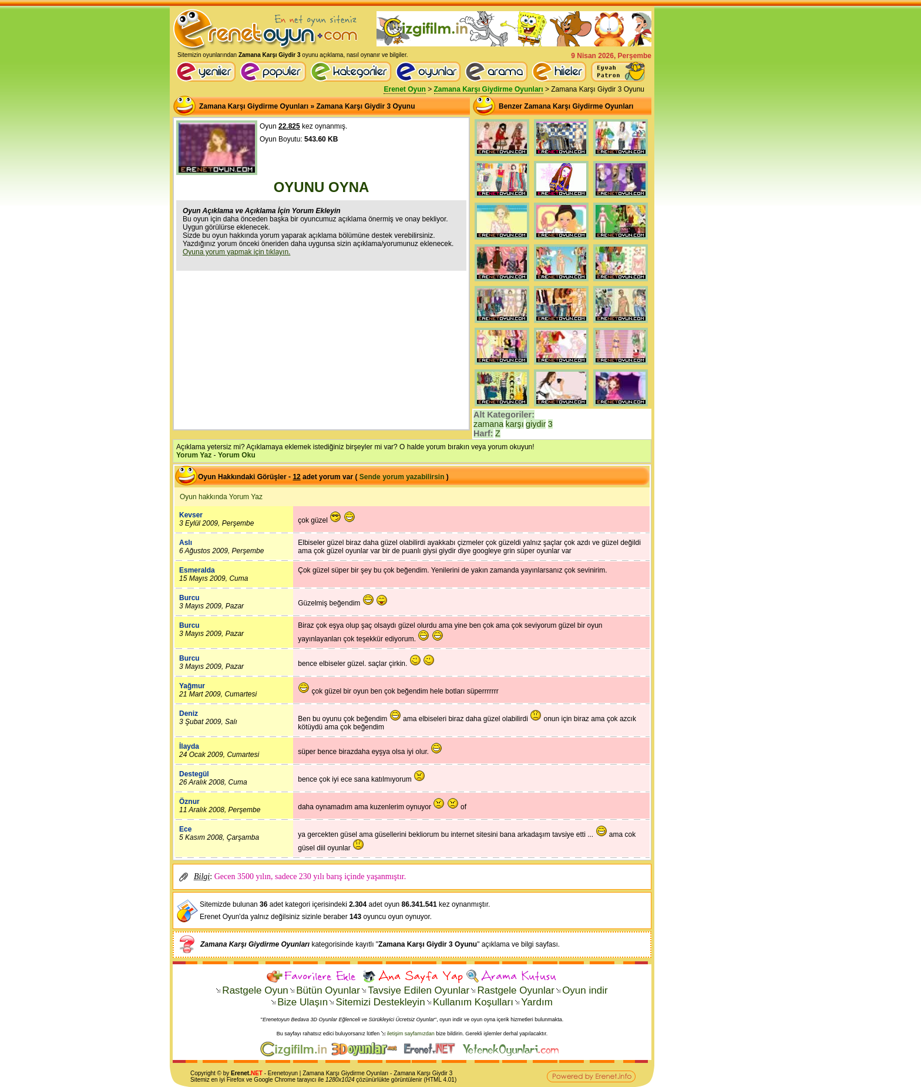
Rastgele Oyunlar (515, 990)
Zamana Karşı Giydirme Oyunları (488, 89)
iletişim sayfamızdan (411, 1033)
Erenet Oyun (404, 89)
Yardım (537, 1002)
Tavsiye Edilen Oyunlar (418, 990)
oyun (291, 1073)
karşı (515, 424)
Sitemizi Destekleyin (380, 1002)
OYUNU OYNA (321, 187)
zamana (488, 424)
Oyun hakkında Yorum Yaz (221, 497)
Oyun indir (584, 990)
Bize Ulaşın (302, 1002)
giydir (536, 424)
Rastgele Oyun (255, 990)
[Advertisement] (321, 348)
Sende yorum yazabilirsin (402, 477)
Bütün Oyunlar (328, 990)
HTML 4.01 (440, 1079)
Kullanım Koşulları (473, 1002)
